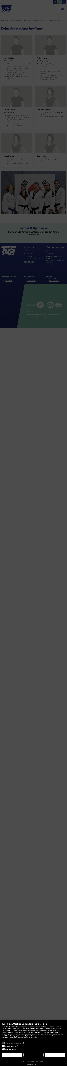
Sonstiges (9, 1049)
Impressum (23, 1061)
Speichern (34, 1055)
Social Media (10, 1046)
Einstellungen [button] (43, 1061)
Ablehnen (12, 1055)
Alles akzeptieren (54, 1055)
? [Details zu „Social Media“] (17, 1046)
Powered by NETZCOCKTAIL (33, 1064)
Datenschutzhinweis (33, 1061)
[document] (33, 1032)
